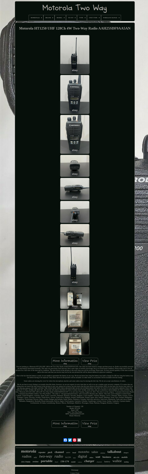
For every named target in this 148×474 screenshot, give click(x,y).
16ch (74, 457)
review (36, 461)
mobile (125, 457)
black (56, 462)
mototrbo (83, 452)
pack (50, 452)
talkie (95, 452)
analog (126, 462)
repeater (42, 452)
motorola (28, 451)
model (73, 462)
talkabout (114, 452)
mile (35, 457)
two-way (45, 456)
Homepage (74, 470)
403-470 (116, 457)
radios (26, 456)
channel (59, 452)
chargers (125, 453)
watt (98, 456)
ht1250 (68, 457)
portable (46, 461)
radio (58, 456)
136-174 (64, 461)
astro (68, 452)
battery (107, 461)
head (74, 453)
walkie (117, 461)
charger (89, 461)
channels (99, 462)
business (106, 457)
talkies (91, 457)
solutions (102, 453)
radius (80, 462)
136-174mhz (25, 462)
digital (82, 456)
